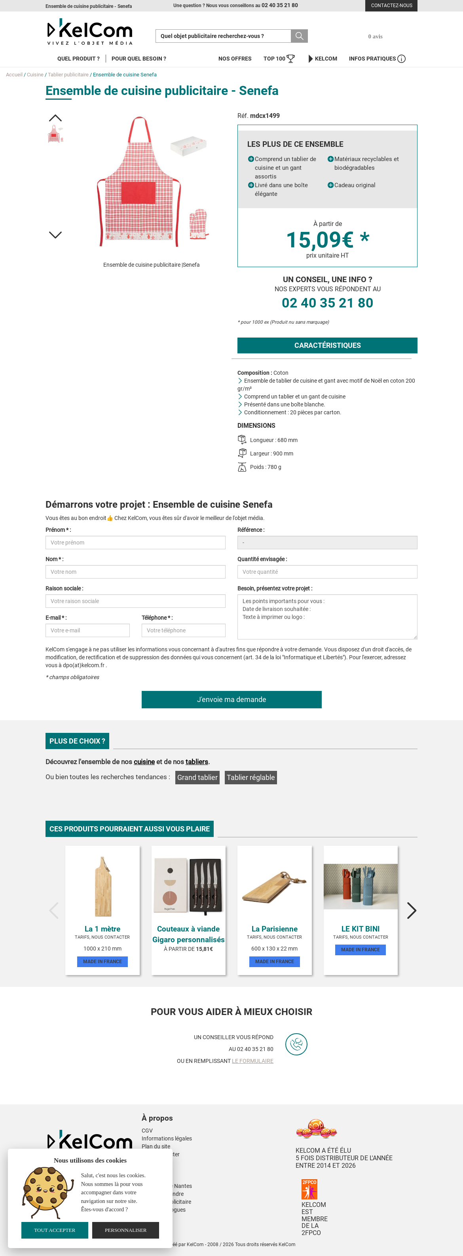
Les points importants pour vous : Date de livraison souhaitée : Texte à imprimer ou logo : (327, 616)
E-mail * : (56, 618)
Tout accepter (54, 1230)
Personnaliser (126, 1230)
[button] (56, 118)
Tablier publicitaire (68, 75)
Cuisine (35, 75)
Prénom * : (58, 530)
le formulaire (252, 1061)
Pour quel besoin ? (139, 58)
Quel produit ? (78, 58)
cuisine (144, 762)
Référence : (250, 530)
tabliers (197, 762)
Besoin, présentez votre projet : (274, 588)
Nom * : (54, 559)
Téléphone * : (157, 618)
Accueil (14, 75)
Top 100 (279, 59)
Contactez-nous (391, 5)
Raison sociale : (64, 588)
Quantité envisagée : (262, 559)
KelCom (322, 59)
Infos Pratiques (377, 59)
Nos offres (235, 58)
